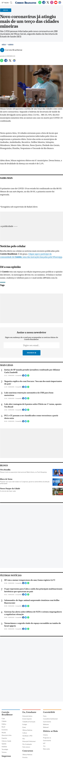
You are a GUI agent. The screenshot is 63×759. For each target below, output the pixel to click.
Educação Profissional (28, 741)
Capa (3, 718)
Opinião (4, 744)
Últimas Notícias (27, 730)
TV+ (44, 746)
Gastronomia (47, 722)
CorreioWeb (49, 712)
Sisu (23, 738)
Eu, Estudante (29, 712)
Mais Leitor (46, 749)
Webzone (46, 724)
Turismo (4, 752)
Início (4, 44)
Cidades (4, 721)
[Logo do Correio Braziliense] (25, 3)
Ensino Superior (27, 719)
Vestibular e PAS (27, 736)
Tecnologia (5, 749)
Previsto (24, 757)
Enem (24, 727)
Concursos (27, 751)
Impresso (6, 756)
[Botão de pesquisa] (11, 3)
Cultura (24, 733)
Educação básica (27, 716)
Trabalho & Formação (28, 722)
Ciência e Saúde (6, 741)
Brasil (3, 727)
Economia (5, 730)
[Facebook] (43, 3)
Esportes (4, 738)
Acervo (10, 44)
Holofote (4, 746)
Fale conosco (26, 747)
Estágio (24, 724)
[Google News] (59, 3)
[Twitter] (47, 3)
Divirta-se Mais (50, 731)
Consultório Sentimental (50, 719)
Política (4, 724)
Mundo (4, 732)
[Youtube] (55, 3)
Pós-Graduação (27, 744)
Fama (44, 716)
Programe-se (47, 738)
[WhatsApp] (39, 3)
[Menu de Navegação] (5, 3)
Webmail (45, 727)
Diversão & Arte (6, 735)
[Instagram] (51, 3)
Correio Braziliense (7, 713)
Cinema (45, 735)
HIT (44, 743)
